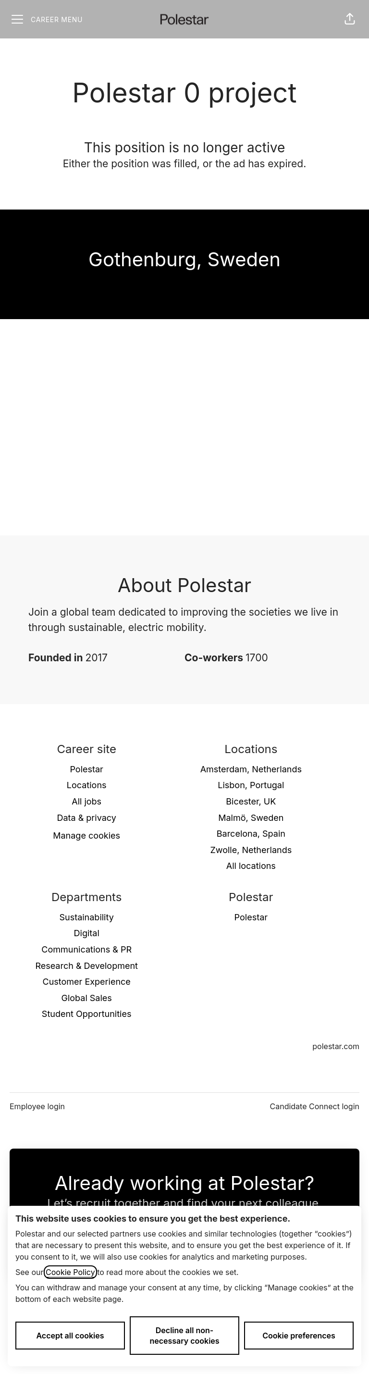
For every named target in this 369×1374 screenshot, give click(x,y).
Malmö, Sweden (250, 818)
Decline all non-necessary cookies (184, 1335)
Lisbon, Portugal (251, 785)
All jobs (86, 801)
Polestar (86, 769)
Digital (86, 933)
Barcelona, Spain (251, 834)
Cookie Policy (70, 1272)
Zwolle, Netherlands (251, 850)
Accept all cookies (70, 1335)
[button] (349, 19)
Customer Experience (87, 982)
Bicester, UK (251, 801)
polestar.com (335, 1046)
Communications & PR (86, 949)
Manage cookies (86, 835)
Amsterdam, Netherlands (251, 769)
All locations (251, 866)
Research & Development (86, 966)
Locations (87, 785)
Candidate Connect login (314, 1106)
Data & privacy (86, 818)
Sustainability (86, 917)
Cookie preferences (298, 1335)
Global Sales (87, 998)
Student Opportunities (87, 1014)
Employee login (37, 1106)
